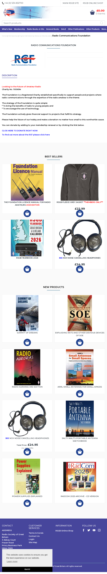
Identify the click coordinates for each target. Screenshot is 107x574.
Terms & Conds (36, 533)
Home (4, 36)
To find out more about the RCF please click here (26, 135)
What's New (7, 29)
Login (31, 539)
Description (9, 75)
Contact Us (34, 536)
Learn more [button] (12, 561)
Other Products (93, 29)
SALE (63, 29)
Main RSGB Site (71, 3)
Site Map (33, 542)
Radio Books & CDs (35, 29)
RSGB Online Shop (93, 3)
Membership (19, 29)
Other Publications (76, 29)
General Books (52, 29)
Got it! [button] (27, 569)
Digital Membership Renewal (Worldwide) (35, 36)
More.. (104, 29)
